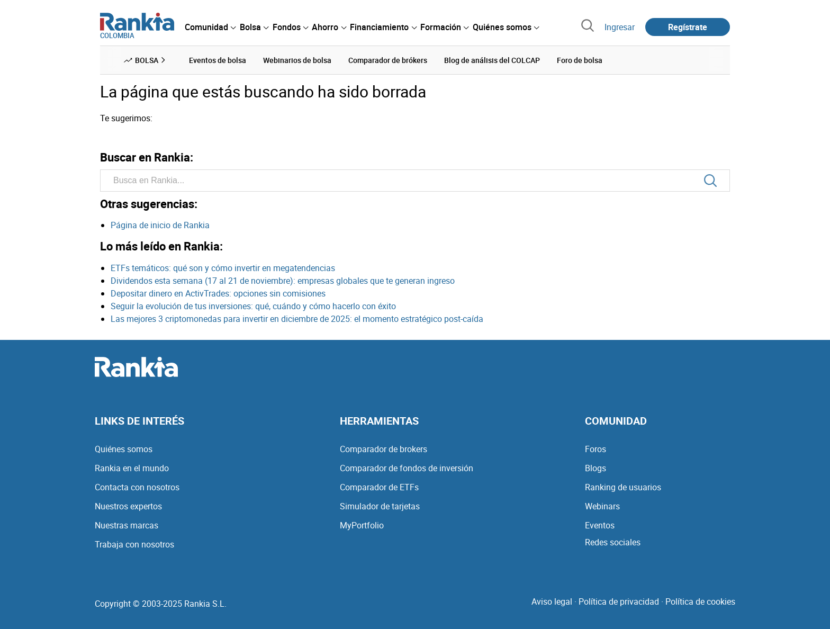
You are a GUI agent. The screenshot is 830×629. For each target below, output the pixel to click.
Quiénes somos (123, 449)
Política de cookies (700, 601)
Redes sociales (612, 542)
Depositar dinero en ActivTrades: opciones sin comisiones (218, 293)
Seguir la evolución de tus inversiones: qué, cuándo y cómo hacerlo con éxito (253, 306)
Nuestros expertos (128, 506)
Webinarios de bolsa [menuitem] (297, 60)
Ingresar (620, 27)
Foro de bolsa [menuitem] (579, 60)
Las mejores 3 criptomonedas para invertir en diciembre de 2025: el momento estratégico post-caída (297, 319)
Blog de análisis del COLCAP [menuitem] (492, 60)
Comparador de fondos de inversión (406, 468)
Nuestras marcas (126, 525)
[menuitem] (210, 27)
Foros (595, 449)
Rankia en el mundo (132, 468)
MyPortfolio (362, 525)
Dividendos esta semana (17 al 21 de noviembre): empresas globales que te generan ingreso (283, 280)
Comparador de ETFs (379, 487)
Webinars (602, 506)
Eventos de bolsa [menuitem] (217, 60)
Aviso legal (551, 601)
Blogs (595, 468)
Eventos (600, 525)
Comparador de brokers (383, 449)
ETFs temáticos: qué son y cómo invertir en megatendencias (223, 268)
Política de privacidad (619, 601)
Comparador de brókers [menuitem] (387, 60)
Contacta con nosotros (137, 487)
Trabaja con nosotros (134, 544)
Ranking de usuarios (623, 487)
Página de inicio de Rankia (160, 225)
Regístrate (687, 27)
